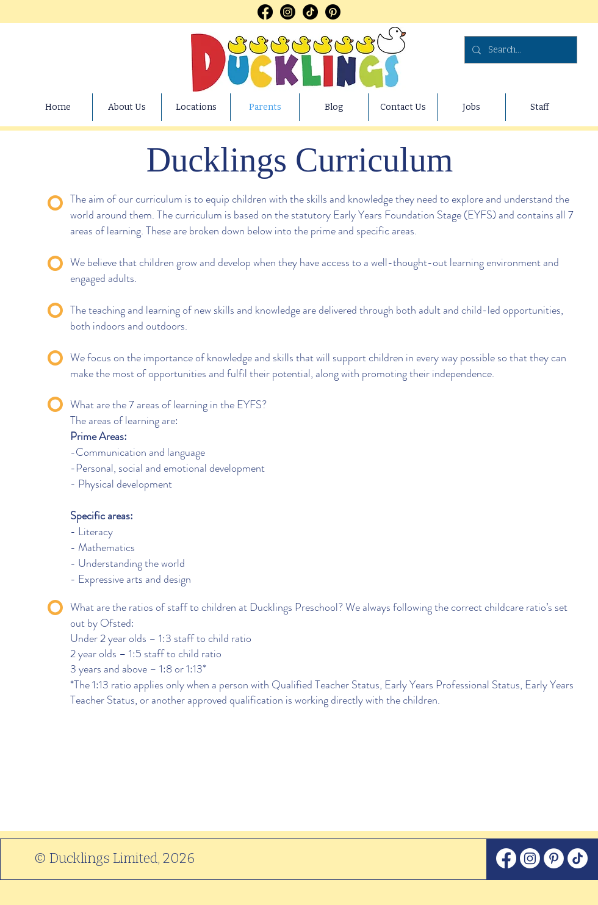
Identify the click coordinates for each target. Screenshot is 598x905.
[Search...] (519, 50)
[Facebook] (265, 12)
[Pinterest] (332, 12)
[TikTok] (310, 12)
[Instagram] (287, 12)
